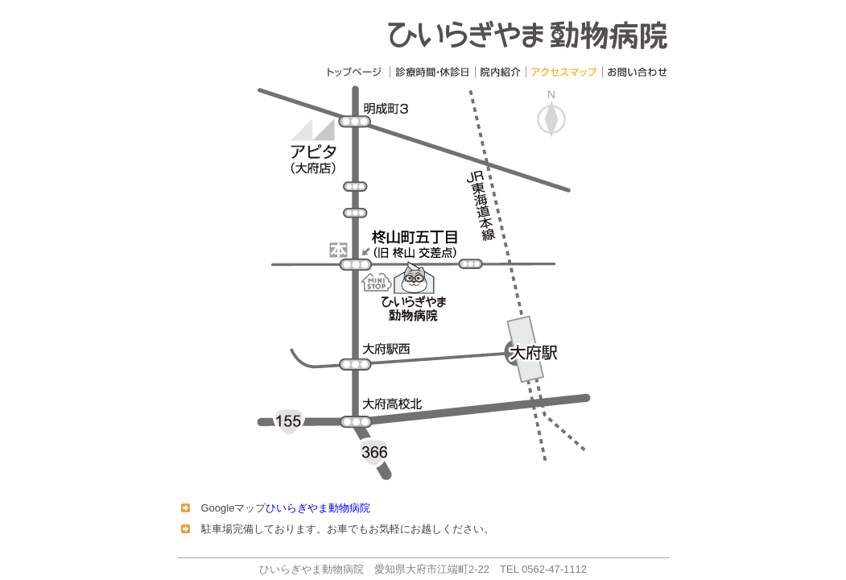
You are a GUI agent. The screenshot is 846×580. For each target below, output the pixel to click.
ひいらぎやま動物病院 (318, 508)
